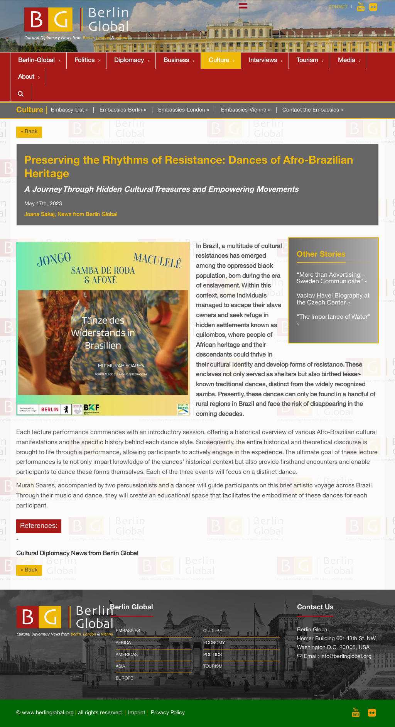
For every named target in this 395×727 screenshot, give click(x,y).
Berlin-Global (36, 60)
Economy (214, 643)
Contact (338, 7)
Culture (219, 60)
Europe (124, 678)
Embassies (128, 631)
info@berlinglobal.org (346, 656)
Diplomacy (129, 60)
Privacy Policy (168, 712)
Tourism (307, 60)
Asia (120, 666)
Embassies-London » (183, 110)
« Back (29, 131)
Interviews (263, 60)
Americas (127, 655)
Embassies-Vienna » (245, 110)
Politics (84, 60)
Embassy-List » (69, 110)
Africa (123, 643)
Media (346, 60)
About (26, 77)
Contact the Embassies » (312, 110)
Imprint (136, 712)
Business (176, 60)
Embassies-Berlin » (123, 110)
